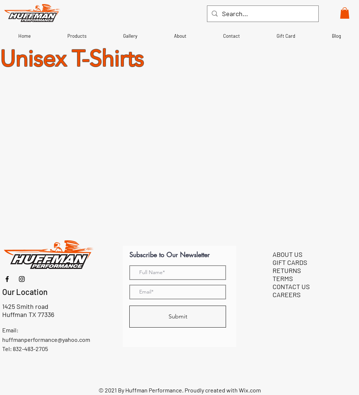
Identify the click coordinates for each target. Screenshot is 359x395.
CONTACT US (291, 287)
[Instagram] (22, 279)
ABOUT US (288, 254)
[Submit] (177, 317)
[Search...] (262, 14)
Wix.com (250, 390)
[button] (344, 13)
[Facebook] (7, 279)
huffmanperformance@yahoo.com (46, 339)
